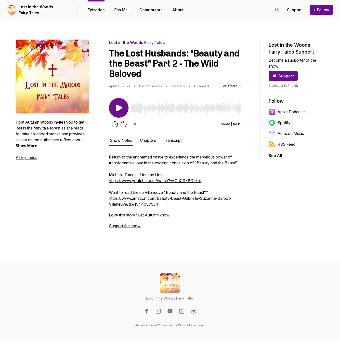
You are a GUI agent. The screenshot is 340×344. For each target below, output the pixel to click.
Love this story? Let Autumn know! (139, 215)
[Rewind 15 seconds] (114, 124)
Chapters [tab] (148, 140)
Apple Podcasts (287, 111)
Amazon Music (286, 133)
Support (283, 75)
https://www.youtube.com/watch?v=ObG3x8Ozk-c (155, 180)
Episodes (96, 9)
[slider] (186, 108)
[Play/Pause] (119, 108)
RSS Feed (282, 144)
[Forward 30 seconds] (123, 124)
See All (275, 155)
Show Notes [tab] (121, 140)
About (177, 9)
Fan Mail (122, 9)
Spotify (279, 122)
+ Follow (321, 9)
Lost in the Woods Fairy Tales (36, 9)
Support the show (125, 225)
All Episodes (26, 157)
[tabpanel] (175, 194)
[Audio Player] (186, 106)
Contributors (150, 9)
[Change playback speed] (134, 124)
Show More (26, 145)
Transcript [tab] (173, 140)
